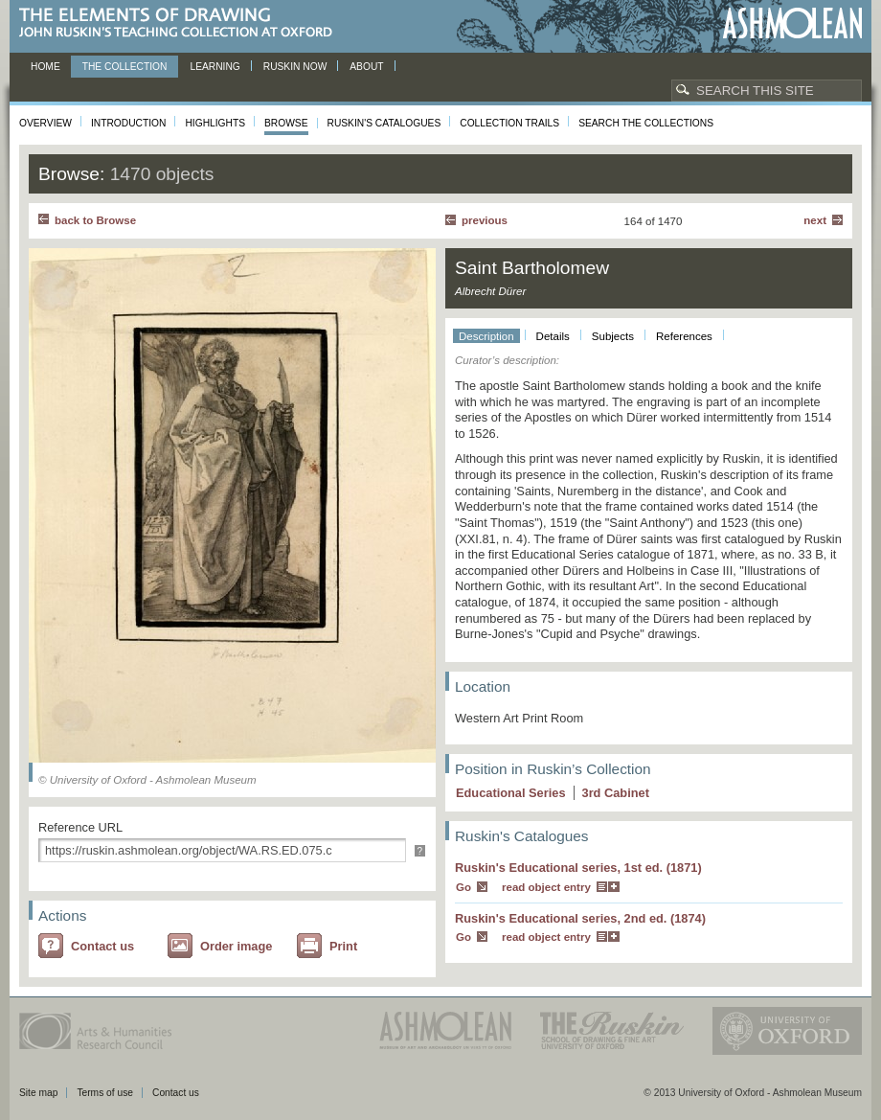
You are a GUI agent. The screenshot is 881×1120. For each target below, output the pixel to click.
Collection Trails (509, 123)
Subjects (613, 336)
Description (486, 336)
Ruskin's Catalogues (384, 123)
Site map (38, 1092)
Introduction (128, 123)
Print (343, 946)
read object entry (546, 887)
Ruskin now (295, 66)
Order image (236, 946)
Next (814, 220)
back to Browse (95, 220)
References (684, 336)
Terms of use (105, 1092)
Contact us (102, 946)
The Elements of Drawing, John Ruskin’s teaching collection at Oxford (181, 23)
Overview (45, 123)
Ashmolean (792, 23)
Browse (286, 123)
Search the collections (645, 123)
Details (553, 336)
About (366, 66)
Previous (485, 220)
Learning (214, 66)
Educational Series (511, 793)
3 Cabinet (615, 793)
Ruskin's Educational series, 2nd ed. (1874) (580, 918)
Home (45, 66)
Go (463, 887)
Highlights (215, 123)
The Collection (125, 66)
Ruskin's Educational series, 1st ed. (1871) (578, 867)
